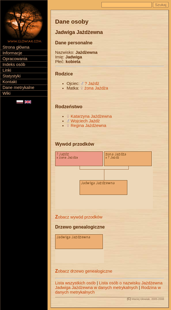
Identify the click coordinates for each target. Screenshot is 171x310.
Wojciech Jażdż (85, 121)
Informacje (12, 53)
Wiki (7, 93)
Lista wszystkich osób (75, 283)
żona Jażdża (96, 88)
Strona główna (16, 47)
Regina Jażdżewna (88, 125)
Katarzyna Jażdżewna (91, 116)
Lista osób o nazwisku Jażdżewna (131, 283)
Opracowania (15, 58)
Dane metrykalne (18, 87)
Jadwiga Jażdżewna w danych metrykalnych (96, 287)
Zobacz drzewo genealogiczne (83, 271)
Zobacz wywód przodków (79, 217)
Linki (7, 70)
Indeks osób (14, 64)
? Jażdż (92, 83)
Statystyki (12, 76)
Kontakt (10, 81)
